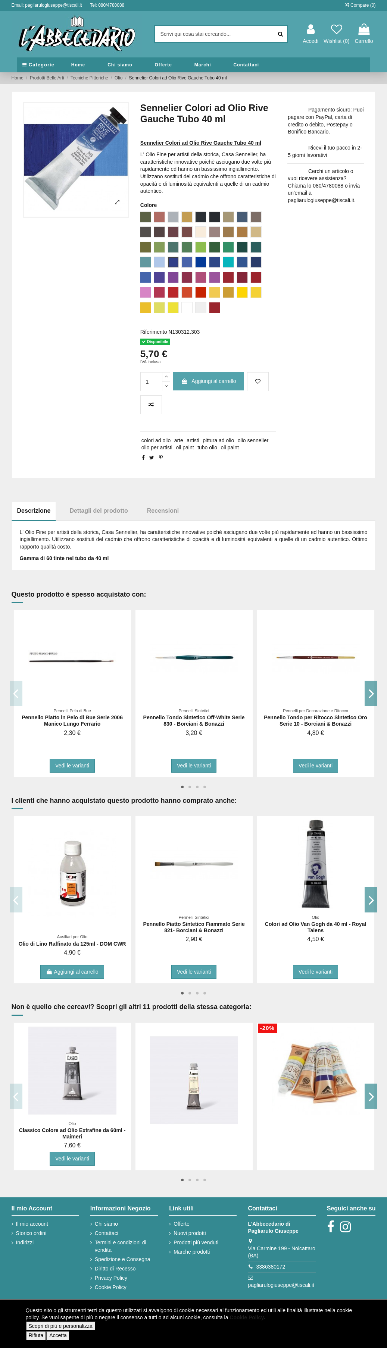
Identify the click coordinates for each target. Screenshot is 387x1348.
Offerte (182, 1224)
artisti (193, 440)
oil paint (185, 447)
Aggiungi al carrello (208, 381)
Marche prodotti (192, 1252)
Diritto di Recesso (115, 1269)
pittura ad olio (218, 440)
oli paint (230, 447)
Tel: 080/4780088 (107, 5)
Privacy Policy (111, 1278)
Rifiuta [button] (36, 1335)
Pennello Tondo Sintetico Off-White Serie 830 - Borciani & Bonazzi (194, 720)
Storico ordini (31, 1233)
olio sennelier (253, 440)
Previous (16, 693)
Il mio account (32, 1224)
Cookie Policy (111, 1287)
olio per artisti (156, 447)
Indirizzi (25, 1242)
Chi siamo (106, 1224)
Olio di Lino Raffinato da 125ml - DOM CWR (72, 944)
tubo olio (207, 447)
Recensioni (163, 511)
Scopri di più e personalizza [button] (61, 1326)
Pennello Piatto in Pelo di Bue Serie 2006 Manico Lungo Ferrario (72, 720)
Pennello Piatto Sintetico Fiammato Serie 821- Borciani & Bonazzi (193, 927)
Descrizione (34, 511)
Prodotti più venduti (196, 1242)
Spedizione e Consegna (122, 1259)
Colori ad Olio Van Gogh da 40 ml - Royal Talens (315, 927)
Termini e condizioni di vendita (120, 1246)
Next (371, 693)
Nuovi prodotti (190, 1233)
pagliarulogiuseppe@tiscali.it (281, 1285)
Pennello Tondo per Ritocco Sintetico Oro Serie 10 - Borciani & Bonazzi (315, 720)
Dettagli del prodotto (98, 511)
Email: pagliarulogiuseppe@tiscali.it (47, 5)
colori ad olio (156, 440)
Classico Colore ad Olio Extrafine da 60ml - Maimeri (72, 1133)
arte (178, 440)
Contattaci (106, 1233)
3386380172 (270, 1267)
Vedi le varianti (72, 766)
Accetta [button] (58, 1335)
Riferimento (153, 332)
